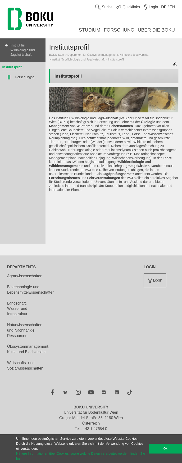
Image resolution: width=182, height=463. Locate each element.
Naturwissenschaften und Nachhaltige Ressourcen (24, 330)
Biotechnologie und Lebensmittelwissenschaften (31, 289)
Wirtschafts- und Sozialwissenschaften (25, 365)
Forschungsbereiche (27, 77)
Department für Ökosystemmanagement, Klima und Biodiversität (108, 54)
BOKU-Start (56, 54)
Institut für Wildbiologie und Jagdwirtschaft (22, 49)
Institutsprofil (12, 67)
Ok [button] (166, 448)
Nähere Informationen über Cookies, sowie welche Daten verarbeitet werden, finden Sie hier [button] (80, 456)
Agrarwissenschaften (24, 276)
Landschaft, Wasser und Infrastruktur (17, 308)
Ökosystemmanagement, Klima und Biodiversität (28, 349)
